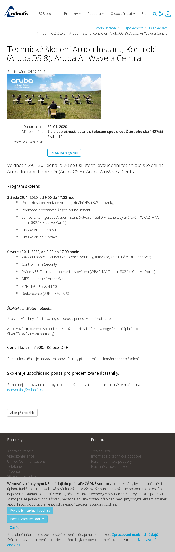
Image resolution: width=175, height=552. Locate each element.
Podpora (96, 13)
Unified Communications (26, 461)
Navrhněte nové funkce (109, 466)
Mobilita (13, 471)
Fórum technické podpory (111, 461)
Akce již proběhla (22, 413)
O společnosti (133, 28)
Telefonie (14, 466)
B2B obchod (48, 13)
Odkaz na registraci (64, 153)
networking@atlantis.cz (25, 389)
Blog (145, 13)
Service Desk (101, 451)
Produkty (72, 13)
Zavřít (14, 527)
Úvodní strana (105, 28)
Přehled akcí (158, 28)
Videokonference (20, 456)
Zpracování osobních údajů (135, 534)
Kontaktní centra (20, 451)
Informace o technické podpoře (116, 456)
